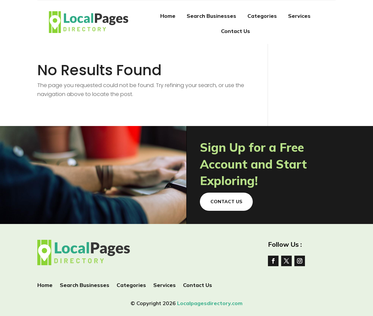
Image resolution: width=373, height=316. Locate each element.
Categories (262, 16)
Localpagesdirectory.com (209, 303)
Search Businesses (211, 16)
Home (167, 16)
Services (299, 16)
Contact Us (235, 31)
